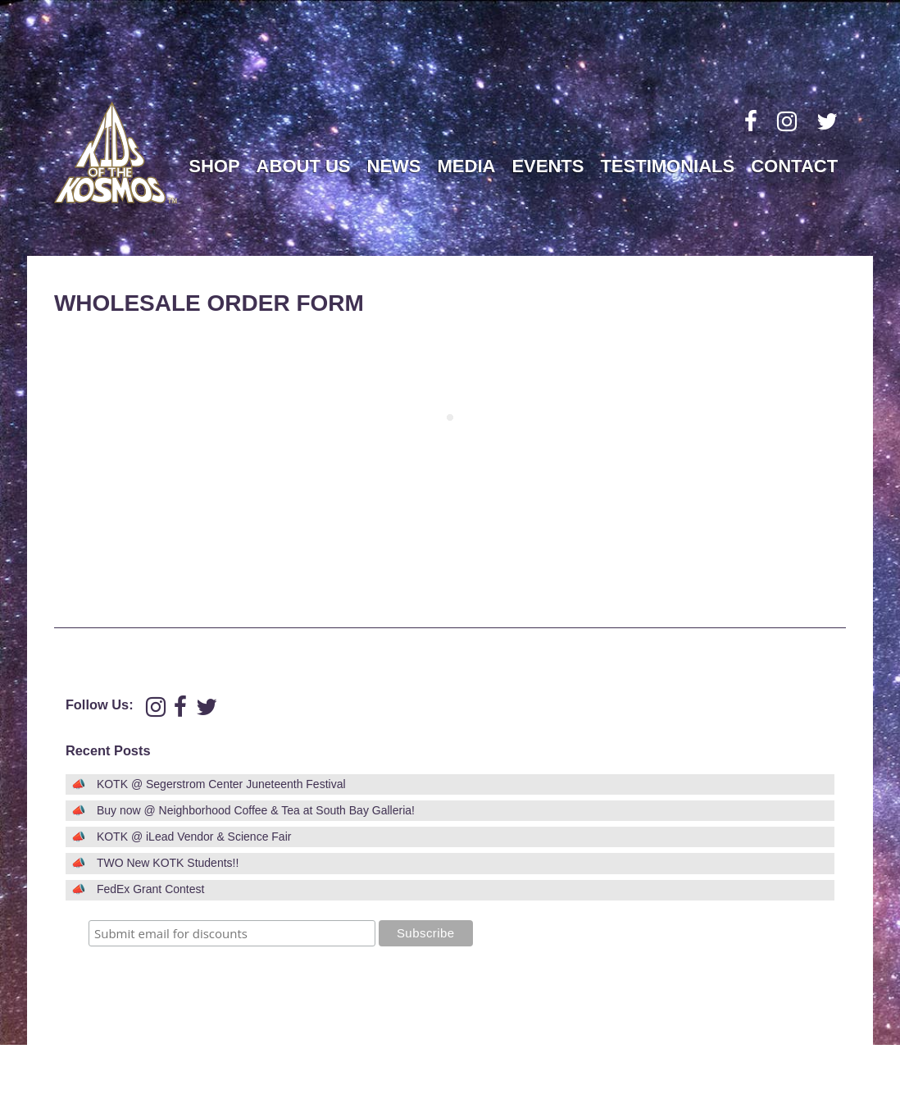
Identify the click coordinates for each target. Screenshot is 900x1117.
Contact (794, 166)
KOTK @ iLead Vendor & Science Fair (194, 836)
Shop (214, 166)
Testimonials (667, 166)
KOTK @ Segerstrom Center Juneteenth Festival (221, 784)
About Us (304, 166)
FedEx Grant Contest (151, 889)
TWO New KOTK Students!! (168, 862)
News (394, 166)
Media (467, 166)
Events (547, 166)
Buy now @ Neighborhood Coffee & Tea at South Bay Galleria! (256, 810)
